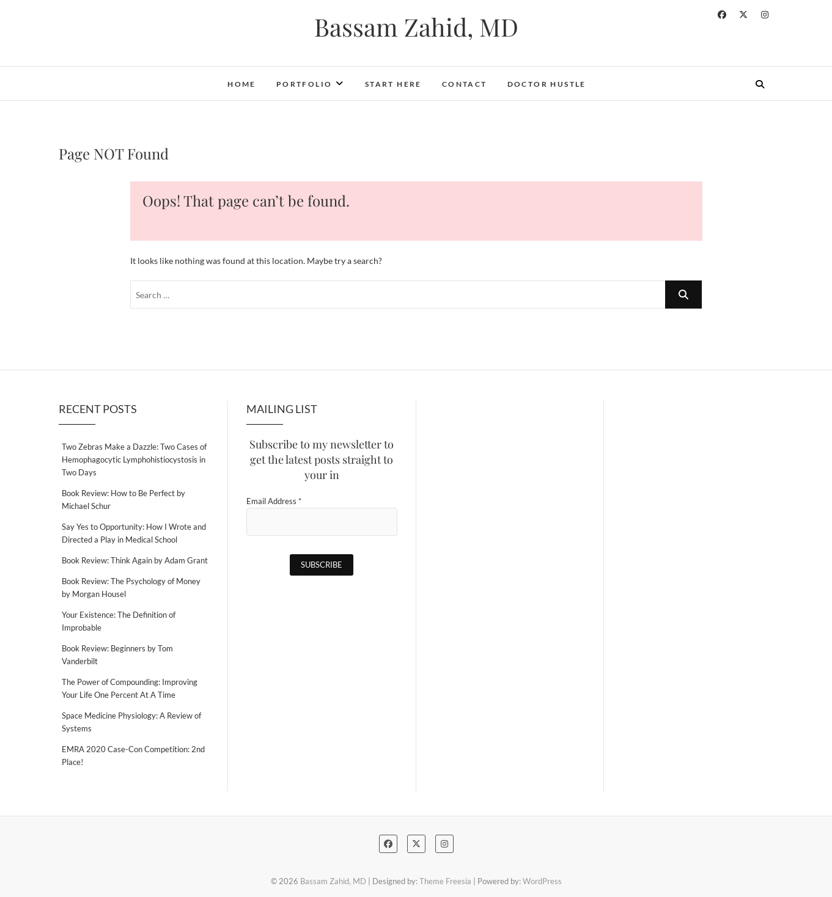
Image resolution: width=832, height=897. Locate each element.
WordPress (542, 881)
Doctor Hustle (546, 84)
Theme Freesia (445, 881)
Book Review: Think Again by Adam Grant (135, 560)
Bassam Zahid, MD (416, 27)
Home (241, 84)
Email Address (273, 501)
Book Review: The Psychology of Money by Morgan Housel (131, 587)
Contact (464, 84)
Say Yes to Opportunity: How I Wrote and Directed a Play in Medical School (134, 533)
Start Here (393, 84)
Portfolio (304, 84)
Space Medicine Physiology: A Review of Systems (131, 722)
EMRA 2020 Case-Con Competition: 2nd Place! (133, 755)
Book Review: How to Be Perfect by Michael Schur (123, 499)
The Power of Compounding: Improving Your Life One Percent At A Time (129, 688)
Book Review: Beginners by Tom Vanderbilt (117, 654)
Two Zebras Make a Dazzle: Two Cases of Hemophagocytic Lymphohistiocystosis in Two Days (134, 459)
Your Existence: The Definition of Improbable (118, 621)
